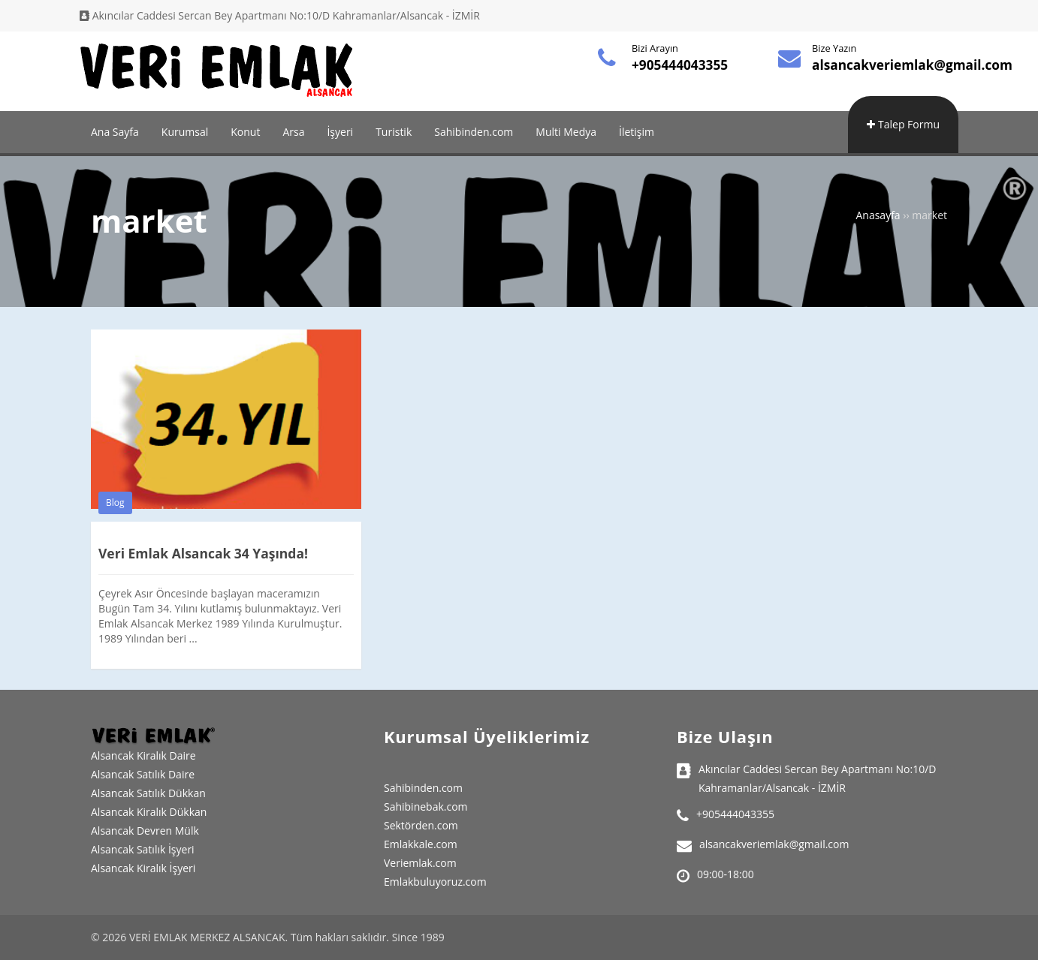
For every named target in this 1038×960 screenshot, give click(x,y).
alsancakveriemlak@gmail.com (916, 65)
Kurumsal (184, 132)
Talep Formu (903, 124)
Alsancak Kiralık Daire (143, 755)
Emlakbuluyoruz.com (435, 881)
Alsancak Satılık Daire (143, 774)
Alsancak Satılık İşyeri (143, 849)
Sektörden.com (421, 825)
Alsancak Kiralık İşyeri (143, 868)
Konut (245, 132)
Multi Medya (566, 132)
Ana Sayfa (115, 132)
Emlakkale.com (420, 844)
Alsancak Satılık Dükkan (148, 793)
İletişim (636, 132)
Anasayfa (877, 215)
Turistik (394, 132)
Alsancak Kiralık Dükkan (149, 812)
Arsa (293, 132)
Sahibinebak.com (426, 806)
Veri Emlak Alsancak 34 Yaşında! (206, 553)
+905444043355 (682, 65)
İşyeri (340, 132)
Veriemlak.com (420, 863)
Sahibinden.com (473, 132)
